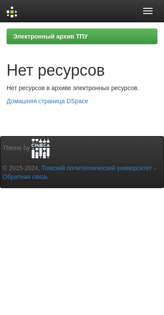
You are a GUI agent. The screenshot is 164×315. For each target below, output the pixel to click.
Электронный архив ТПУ (50, 36)
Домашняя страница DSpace (47, 101)
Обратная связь (25, 176)
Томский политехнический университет (97, 168)
